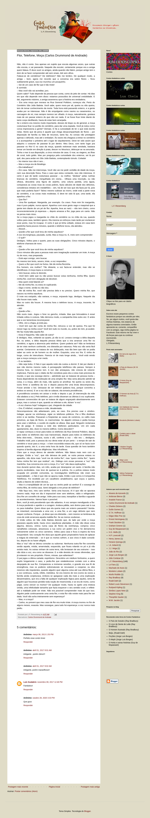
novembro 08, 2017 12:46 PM (49, 682)
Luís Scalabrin (30, 682)
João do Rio (114, 552)
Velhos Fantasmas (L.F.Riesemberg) (126, 474)
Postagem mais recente (18, 787)
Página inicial (54, 787)
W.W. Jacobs (114, 600)
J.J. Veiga (113, 548)
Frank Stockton (115, 522)
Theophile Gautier (116, 597)
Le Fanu (112, 565)
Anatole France (115, 500)
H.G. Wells (113, 532)
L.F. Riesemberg (119, 206)
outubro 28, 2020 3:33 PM (44, 698)
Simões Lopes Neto (117, 591)
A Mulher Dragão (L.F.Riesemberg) (126, 448)
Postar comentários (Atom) (26, 791)
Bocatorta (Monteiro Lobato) (130, 420)
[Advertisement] (55, 763)
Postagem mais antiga (90, 787)
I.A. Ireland (113, 545)
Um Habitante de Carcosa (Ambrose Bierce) (129, 408)
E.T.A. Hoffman (115, 513)
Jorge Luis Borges (116, 555)
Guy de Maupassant (117, 529)
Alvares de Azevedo (117, 493)
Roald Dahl (113, 581)
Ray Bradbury (115, 577)
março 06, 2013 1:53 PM (43, 634)
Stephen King (114, 594)
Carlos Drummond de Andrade (39, 617)
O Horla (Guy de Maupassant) (125, 381)
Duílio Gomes (114, 509)
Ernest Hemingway (117, 519)
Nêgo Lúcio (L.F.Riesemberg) (126, 461)
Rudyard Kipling (115, 587)
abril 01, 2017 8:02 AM (42, 666)
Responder (28, 642)
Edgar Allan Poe (115, 516)
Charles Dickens (116, 506)
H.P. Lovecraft (115, 535)
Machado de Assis (116, 568)
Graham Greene (116, 526)
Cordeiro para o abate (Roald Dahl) (128, 434)
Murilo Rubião (115, 574)
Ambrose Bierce (115, 496)
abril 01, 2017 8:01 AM (42, 650)
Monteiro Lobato (116, 571)
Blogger (87, 811)
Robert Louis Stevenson (119, 584)
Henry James (114, 539)
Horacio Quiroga (116, 542)
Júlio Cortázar (115, 558)
